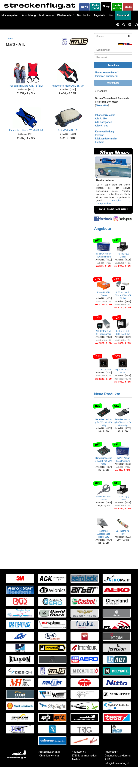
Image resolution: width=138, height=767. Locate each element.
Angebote (99, 15)
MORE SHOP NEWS (117, 209)
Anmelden (113, 65)
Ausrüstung (29, 15)
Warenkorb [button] (113, 82)
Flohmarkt (123, 15)
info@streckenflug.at (117, 763)
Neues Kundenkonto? (107, 72)
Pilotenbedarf (65, 15)
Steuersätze (102, 105)
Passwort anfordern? (106, 76)
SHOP (102, 209)
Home (10, 38)
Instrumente (46, 15)
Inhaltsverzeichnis (105, 115)
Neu (111, 15)
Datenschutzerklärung (118, 755)
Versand (99, 135)
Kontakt (99, 142)
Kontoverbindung (104, 131)
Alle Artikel (101, 118)
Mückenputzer (10, 15)
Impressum (111, 751)
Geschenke (83, 15)
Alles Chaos (101, 125)
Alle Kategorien (103, 122)
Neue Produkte (107, 394)
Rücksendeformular (106, 138)
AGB (107, 759)
